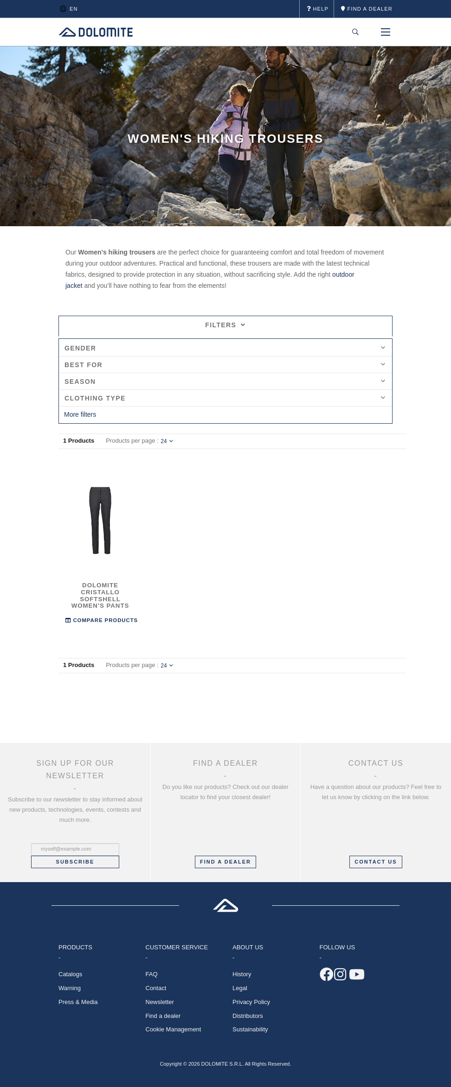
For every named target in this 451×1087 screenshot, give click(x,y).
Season (225, 381)
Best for (225, 365)
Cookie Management (173, 1029)
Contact (156, 988)
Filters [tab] (225, 325)
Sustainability (250, 1029)
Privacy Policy (251, 1001)
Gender (225, 348)
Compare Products (101, 620)
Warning (69, 988)
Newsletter (160, 1001)
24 (167, 441)
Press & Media (78, 1001)
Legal (239, 988)
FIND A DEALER (225, 862)
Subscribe (75, 862)
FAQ (152, 974)
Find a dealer (163, 1015)
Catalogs (70, 974)
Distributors (247, 1015)
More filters (80, 414)
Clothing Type (225, 398)
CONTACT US (375, 862)
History (241, 974)
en (67, 9)
